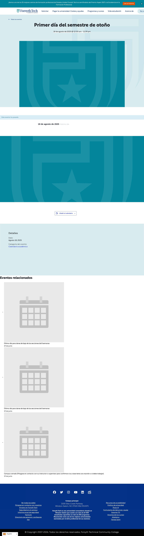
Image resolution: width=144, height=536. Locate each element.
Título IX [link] (116, 508)
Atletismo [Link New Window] (115, 517)
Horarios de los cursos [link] (115, 515)
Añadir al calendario (66, 213)
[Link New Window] (54, 492)
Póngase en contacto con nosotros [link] (28, 505)
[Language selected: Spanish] (10, 534)
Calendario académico (18, 253)
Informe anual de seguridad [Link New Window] (28, 512)
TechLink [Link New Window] (28, 515)
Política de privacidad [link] (116, 505)
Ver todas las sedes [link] (28, 503)
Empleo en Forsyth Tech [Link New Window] (28, 508)
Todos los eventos (15, 19)
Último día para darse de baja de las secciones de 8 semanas (27, 343)
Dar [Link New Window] (28, 520)
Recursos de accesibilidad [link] (115, 503)
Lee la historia (129, 3)
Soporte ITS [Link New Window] (115, 512)
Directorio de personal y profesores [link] (28, 517)
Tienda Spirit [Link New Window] (115, 520)
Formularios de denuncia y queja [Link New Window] (115, 510)
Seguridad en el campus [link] (28, 510)
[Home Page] (27, 11)
